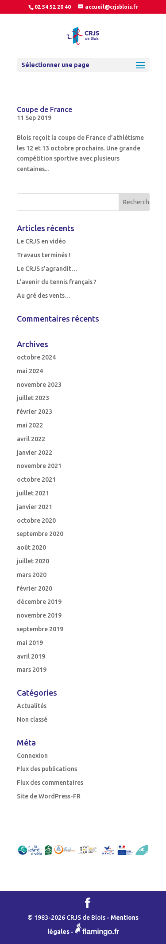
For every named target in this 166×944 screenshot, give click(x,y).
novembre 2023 (39, 384)
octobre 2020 (36, 520)
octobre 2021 (36, 479)
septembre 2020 (40, 533)
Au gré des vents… (44, 295)
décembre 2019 (39, 601)
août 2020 (31, 547)
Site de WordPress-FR (49, 796)
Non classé (32, 719)
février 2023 (34, 411)
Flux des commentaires (50, 782)
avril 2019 (31, 656)
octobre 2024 (36, 357)
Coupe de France (44, 109)
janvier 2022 (34, 452)
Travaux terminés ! (43, 254)
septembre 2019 (40, 629)
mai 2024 (30, 371)
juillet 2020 (33, 561)
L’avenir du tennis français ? (57, 281)
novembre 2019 (39, 615)
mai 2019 (30, 642)
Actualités (31, 705)
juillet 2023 (33, 397)
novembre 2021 (39, 465)
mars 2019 (31, 669)
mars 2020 (31, 574)
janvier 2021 (34, 506)
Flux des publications (47, 768)
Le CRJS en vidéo (41, 241)
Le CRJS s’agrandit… (47, 268)
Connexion (32, 755)
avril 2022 (31, 438)
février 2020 (34, 588)
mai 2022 (30, 425)
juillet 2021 (33, 493)
